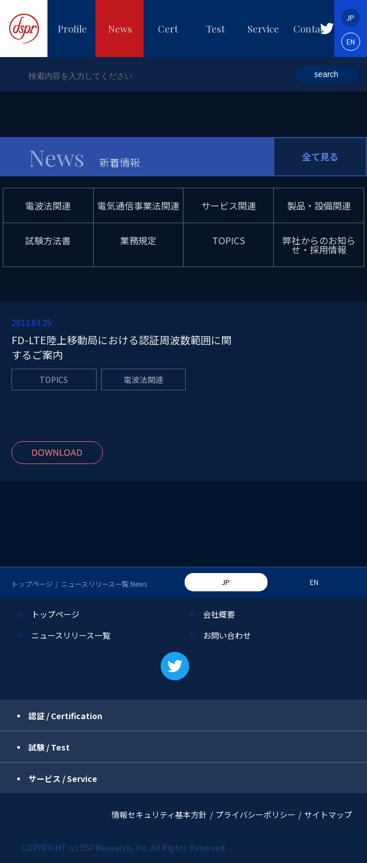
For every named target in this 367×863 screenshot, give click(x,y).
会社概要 (219, 614)
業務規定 (138, 240)
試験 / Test (49, 747)
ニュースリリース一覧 (70, 635)
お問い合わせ (227, 635)
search (326, 74)
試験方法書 (48, 240)
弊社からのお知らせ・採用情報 (319, 244)
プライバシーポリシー (256, 814)
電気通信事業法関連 (138, 205)
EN (350, 41)
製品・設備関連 (319, 205)
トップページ (32, 583)
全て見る (320, 156)
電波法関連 (48, 205)
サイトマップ (328, 814)
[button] (327, 28)
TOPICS (228, 240)
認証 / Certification (65, 715)
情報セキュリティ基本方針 (159, 814)
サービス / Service (63, 778)
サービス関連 (228, 205)
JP (350, 17)
